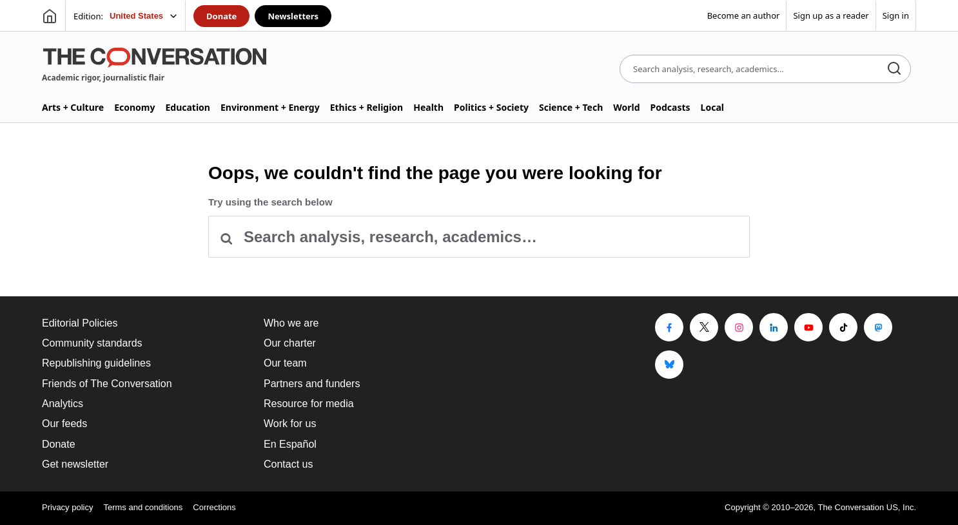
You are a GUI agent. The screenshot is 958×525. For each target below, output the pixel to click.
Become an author (743, 15)
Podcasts (670, 107)
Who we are (291, 323)
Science (571, 107)
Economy (134, 107)
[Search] (894, 69)
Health (428, 107)
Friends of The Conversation (107, 383)
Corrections (214, 507)
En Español (290, 444)
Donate (221, 16)
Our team (285, 363)
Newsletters (293, 16)
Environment (270, 107)
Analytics (62, 403)
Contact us (288, 464)
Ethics (367, 107)
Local (712, 107)
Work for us (290, 423)
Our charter (290, 343)
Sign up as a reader (830, 15)
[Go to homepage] (49, 16)
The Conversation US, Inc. (867, 507)
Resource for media (309, 403)
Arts (73, 107)
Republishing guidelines (96, 363)
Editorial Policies (79, 323)
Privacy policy (67, 507)
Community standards (92, 343)
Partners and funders (312, 383)
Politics (491, 107)
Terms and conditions (142, 507)
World (626, 107)
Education (187, 107)
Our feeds (64, 423)
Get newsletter (75, 464)
